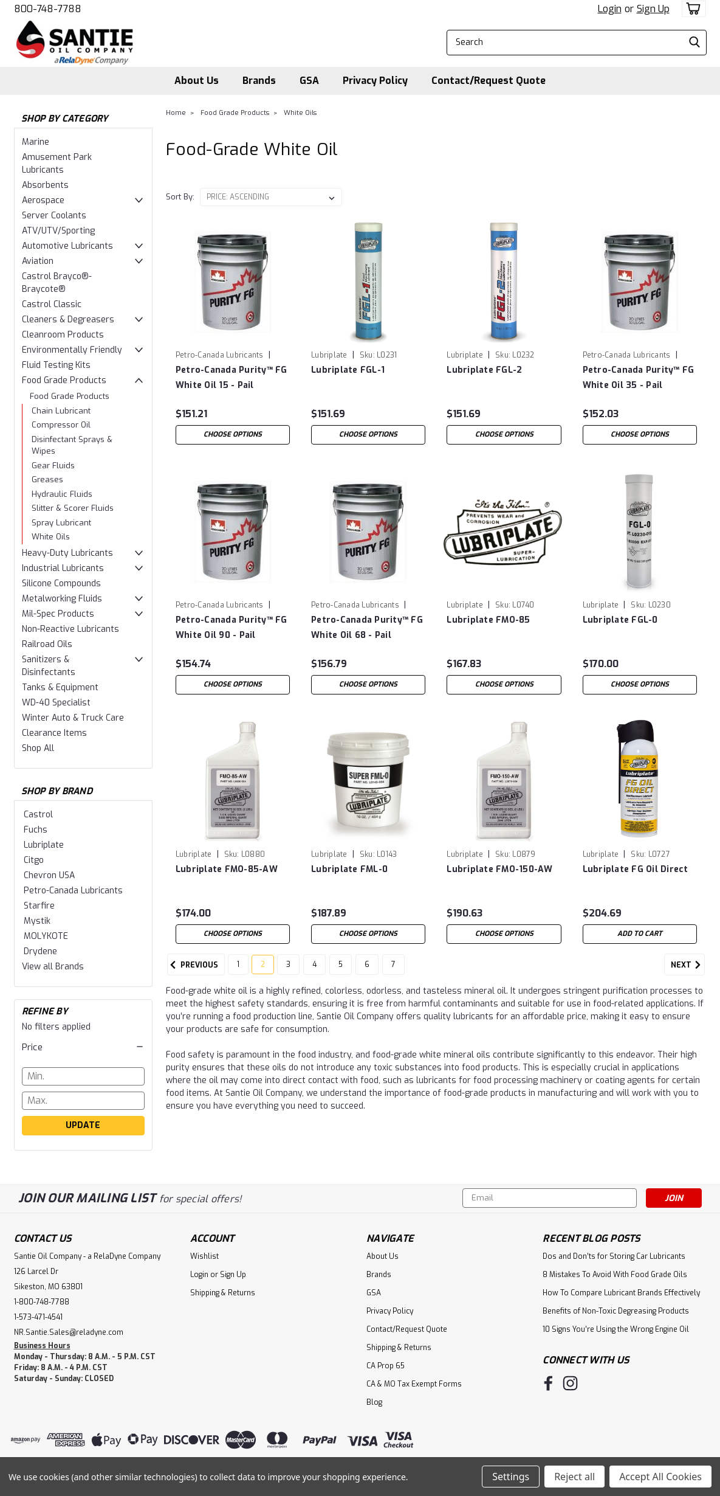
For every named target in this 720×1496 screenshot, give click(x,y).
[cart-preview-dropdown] (691, 9)
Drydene (40, 951)
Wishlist (204, 1256)
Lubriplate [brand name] (329, 355)
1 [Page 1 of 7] (238, 972)
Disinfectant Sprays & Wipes (72, 445)
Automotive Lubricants (67, 246)
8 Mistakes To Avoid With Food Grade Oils (615, 1275)
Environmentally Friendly (72, 350)
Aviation (37, 261)
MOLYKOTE (46, 936)
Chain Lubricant (61, 411)
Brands (259, 80)
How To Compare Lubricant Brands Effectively (621, 1293)
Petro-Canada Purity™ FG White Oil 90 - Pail (231, 627)
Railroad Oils (47, 644)
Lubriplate (44, 845)
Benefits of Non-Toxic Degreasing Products (616, 1311)
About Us (196, 80)
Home (176, 112)
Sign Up (653, 8)
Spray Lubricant (61, 523)
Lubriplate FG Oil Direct (635, 869)
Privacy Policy (375, 80)
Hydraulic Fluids (62, 494)
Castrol (38, 814)
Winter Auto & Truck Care (73, 718)
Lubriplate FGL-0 (620, 620)
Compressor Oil (61, 425)
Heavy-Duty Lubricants (67, 553)
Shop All (38, 748)
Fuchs (35, 830)
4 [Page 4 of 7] (314, 972)
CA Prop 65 (385, 1366)
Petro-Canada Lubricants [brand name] (220, 355)
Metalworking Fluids (62, 598)
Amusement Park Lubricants (57, 163)
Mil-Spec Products (58, 614)
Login (610, 8)
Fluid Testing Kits (56, 365)
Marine (35, 142)
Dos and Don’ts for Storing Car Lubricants (614, 1256)
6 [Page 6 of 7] (367, 972)
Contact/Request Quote (488, 80)
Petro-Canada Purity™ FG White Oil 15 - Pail (231, 377)
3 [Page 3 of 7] (288, 972)
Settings (510, 1476)
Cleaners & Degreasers (68, 319)
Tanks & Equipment (60, 687)
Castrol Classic (51, 304)
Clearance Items (54, 733)
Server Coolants (54, 215)
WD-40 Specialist (56, 702)
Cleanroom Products (63, 335)
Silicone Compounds (61, 583)
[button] (83, 1047)
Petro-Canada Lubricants (73, 890)
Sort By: (180, 197)
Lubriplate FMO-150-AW (499, 869)
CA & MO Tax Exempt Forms (414, 1384)
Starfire (39, 906)
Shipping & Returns (222, 1293)
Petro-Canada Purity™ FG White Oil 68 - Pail (367, 627)
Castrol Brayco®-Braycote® (57, 283)
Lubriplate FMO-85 (488, 620)
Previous (192, 973)
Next (688, 973)
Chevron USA (49, 875)
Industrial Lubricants (63, 568)
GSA (309, 80)
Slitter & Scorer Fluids (73, 508)
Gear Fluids (53, 465)
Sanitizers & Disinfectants (48, 666)
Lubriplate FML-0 (349, 869)
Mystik (37, 921)
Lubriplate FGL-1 (348, 370)
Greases (47, 479)
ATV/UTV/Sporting (58, 231)
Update (83, 1125)
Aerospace (43, 200)
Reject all (574, 1476)
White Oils (51, 537)
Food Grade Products (64, 380)
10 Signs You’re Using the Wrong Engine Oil (616, 1329)
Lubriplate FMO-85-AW (227, 869)
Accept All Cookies (660, 1476)
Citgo (34, 860)
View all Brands (53, 966)
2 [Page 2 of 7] (263, 972)
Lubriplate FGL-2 (484, 370)
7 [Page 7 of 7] (393, 972)
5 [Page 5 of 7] (340, 972)
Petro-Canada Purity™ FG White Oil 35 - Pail (638, 377)
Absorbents (45, 185)
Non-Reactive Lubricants (70, 629)
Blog (374, 1402)
